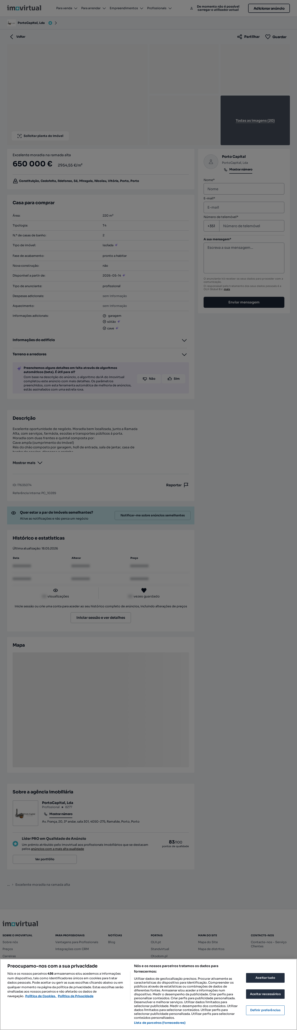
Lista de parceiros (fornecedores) (159, 1023)
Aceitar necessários (265, 994)
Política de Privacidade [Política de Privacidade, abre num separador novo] (75, 996)
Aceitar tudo (265, 978)
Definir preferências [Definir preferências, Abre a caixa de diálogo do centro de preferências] (265, 1010)
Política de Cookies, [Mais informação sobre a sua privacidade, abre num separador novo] (41, 996)
